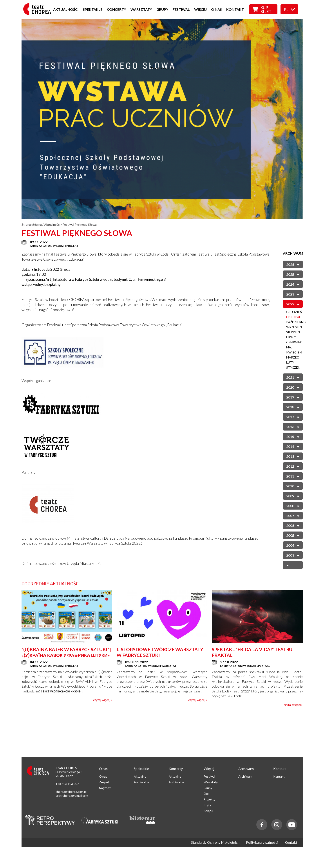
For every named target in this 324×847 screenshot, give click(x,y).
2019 (292, 397)
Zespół (104, 782)
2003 (292, 555)
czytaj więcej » (102, 700)
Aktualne (140, 776)
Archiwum (245, 776)
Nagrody (105, 788)
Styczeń (293, 367)
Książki (208, 811)
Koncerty (116, 9)
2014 (292, 446)
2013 (292, 456)
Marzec (292, 357)
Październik (296, 322)
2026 (292, 264)
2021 (292, 377)
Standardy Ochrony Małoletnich (215, 842)
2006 (292, 525)
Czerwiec (294, 342)
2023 (292, 294)
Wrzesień (294, 327)
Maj (289, 347)
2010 (292, 485)
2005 (292, 535)
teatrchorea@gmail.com (72, 795)
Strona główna (32, 224)
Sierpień (293, 332)
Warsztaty (141, 9)
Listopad (293, 317)
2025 (292, 274)
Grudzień (294, 312)
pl (289, 9)
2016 (292, 426)
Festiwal (181, 9)
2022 (292, 303)
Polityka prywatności (262, 842)
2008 (292, 505)
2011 (292, 476)
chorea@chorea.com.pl (71, 791)
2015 (292, 436)
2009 (292, 495)
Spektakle (92, 9)
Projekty (209, 799)
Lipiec (291, 337)
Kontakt (235, 9)
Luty (290, 362)
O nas (216, 9)
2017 (292, 416)
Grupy (162, 9)
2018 (292, 406)
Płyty (207, 805)
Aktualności (65, 9)
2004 (292, 545)
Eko (206, 793)
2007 (292, 515)
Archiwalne (141, 782)
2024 (292, 284)
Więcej (200, 9)
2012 (292, 466)
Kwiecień (294, 352)
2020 (292, 387)
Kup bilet (262, 9)
